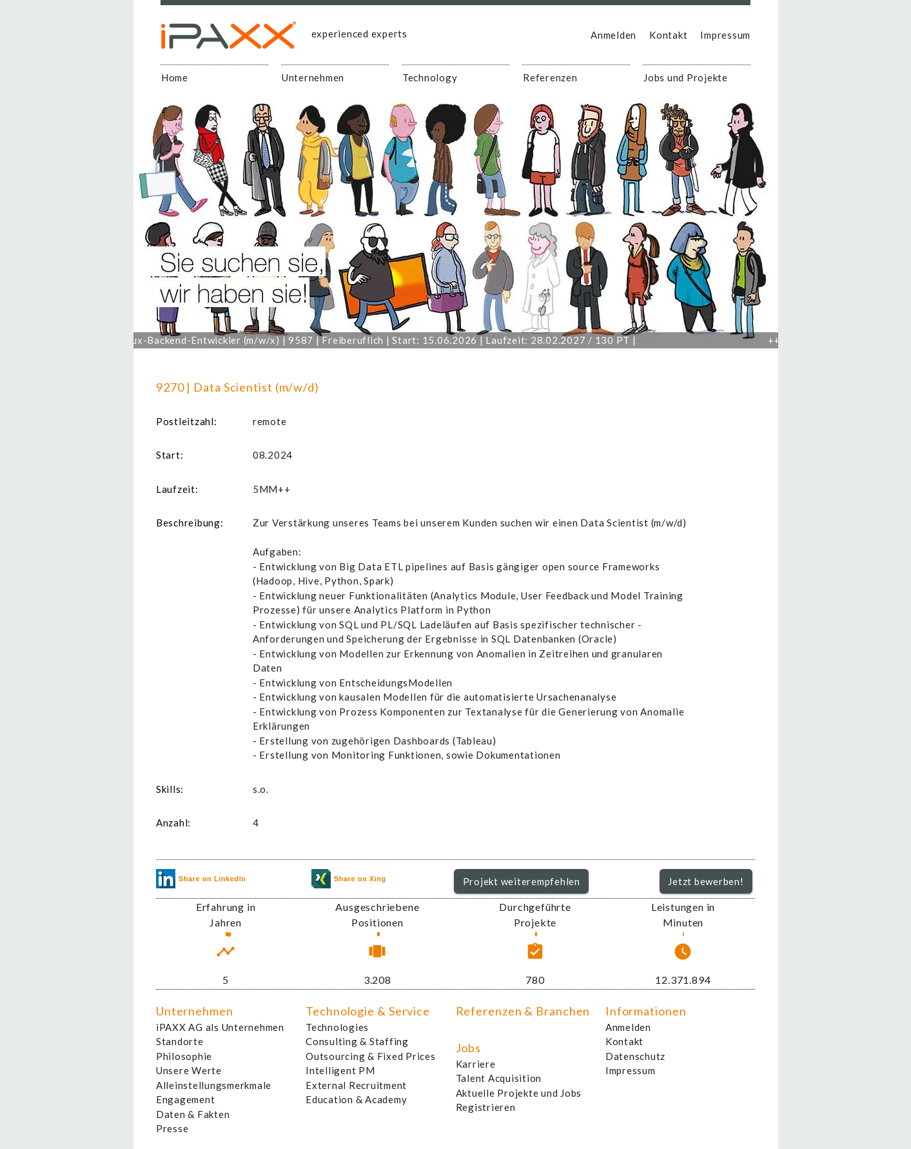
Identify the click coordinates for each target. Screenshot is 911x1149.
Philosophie (184, 1056)
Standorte (180, 1041)
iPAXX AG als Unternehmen (220, 1027)
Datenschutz (635, 1056)
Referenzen (550, 77)
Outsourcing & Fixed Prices (371, 1056)
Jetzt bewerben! (705, 881)
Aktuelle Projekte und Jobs (519, 1093)
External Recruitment (356, 1085)
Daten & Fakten (193, 1114)
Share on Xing (348, 878)
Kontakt (668, 35)
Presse (172, 1128)
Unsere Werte (189, 1070)
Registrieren (486, 1107)
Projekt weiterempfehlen (521, 881)
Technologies (337, 1027)
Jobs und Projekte (685, 77)
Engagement (185, 1099)
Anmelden (613, 35)
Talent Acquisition (499, 1078)
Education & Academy (356, 1099)
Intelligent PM (340, 1070)
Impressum (725, 35)
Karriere (476, 1064)
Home (174, 77)
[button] (521, 881)
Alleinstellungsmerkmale (213, 1085)
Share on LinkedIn (201, 878)
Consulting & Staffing (357, 1041)
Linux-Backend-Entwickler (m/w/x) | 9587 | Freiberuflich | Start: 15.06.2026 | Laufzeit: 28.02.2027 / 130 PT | (393, 340)
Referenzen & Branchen (523, 1011)
